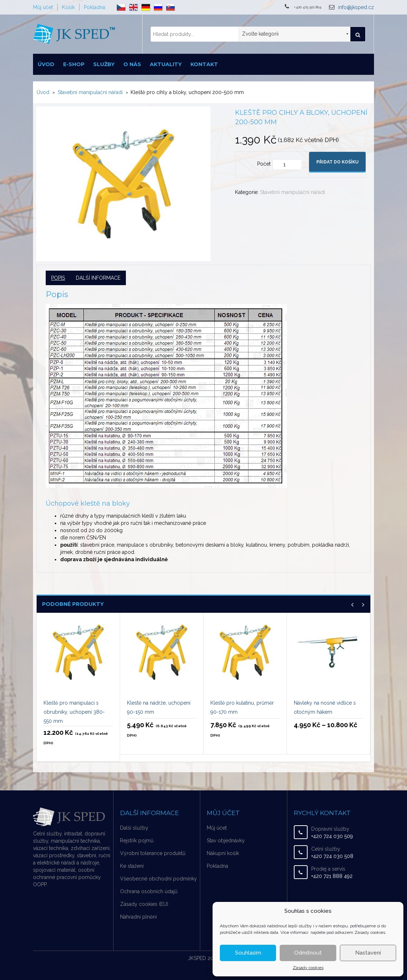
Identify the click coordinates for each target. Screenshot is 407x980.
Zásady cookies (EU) (144, 904)
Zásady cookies (308, 967)
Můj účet (43, 7)
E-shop (74, 64)
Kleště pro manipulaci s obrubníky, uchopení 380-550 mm (74, 712)
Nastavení (368, 952)
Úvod (46, 64)
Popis (58, 278)
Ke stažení (132, 866)
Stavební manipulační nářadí (90, 92)
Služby (104, 64)
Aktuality (166, 64)
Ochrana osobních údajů (148, 891)
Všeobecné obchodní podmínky (158, 879)
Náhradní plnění (138, 917)
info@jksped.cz (356, 7)
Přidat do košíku (337, 162)
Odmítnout (308, 952)
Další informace (98, 278)
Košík (68, 7)
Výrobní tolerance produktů (152, 853)
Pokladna (94, 7)
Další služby (134, 828)
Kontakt (204, 64)
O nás (132, 64)
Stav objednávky (226, 840)
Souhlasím (248, 952)
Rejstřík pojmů (136, 840)
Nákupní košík (223, 853)
